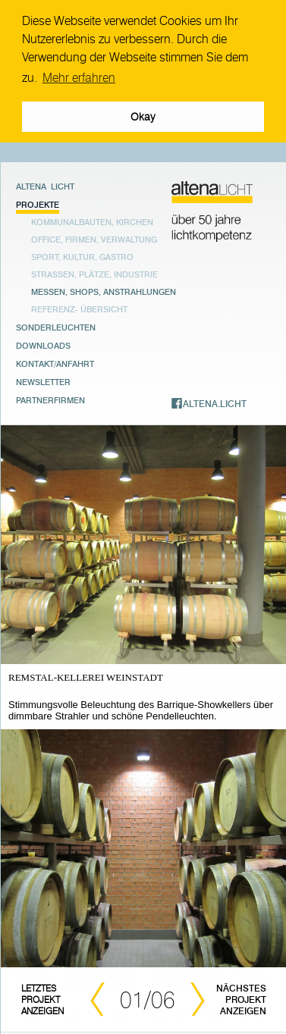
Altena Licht (45, 184)
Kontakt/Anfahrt (55, 361)
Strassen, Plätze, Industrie (94, 272)
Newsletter (43, 379)
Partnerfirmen (50, 398)
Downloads (43, 343)
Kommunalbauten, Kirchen (92, 220)
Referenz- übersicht (79, 307)
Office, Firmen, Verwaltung (94, 238)
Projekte (37, 202)
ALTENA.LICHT (215, 401)
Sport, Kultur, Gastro (82, 255)
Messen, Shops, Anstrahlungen (103, 290)
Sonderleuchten (56, 325)
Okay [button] (143, 117)
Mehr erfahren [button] (78, 77)
